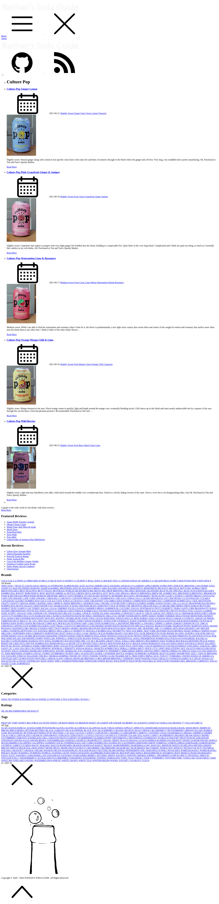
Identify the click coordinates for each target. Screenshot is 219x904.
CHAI (163, 733)
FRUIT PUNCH (188, 738)
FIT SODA (210, 608)
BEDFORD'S (151, 588)
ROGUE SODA (141, 643)
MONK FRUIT (53, 748)
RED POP (125, 753)
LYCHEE (26, 745)
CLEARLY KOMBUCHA (27, 601)
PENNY (138, 636)
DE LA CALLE (181, 603)
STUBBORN (58, 653)
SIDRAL (124, 648)
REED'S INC (8, 643)
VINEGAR (18, 760)
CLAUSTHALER (191, 598)
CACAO (70, 733)
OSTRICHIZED (9, 636)
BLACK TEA (91, 730)
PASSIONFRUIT (70, 750)
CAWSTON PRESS (81, 598)
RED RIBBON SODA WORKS (160, 641)
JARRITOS (7, 621)
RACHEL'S (202, 638)
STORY (46, 653)
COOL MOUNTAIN (201, 601)
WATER (44, 699)
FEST (158, 608)
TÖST (85, 656)
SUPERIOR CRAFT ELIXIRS (162, 653)
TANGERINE (90, 758)
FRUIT (6, 723)
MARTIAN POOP (182, 626)
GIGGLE (22, 613)
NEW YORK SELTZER (155, 631)
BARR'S (45, 588)
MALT (55, 745)
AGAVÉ (69, 728)
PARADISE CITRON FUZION (61, 636)
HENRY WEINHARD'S (130, 616)
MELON (188, 745)
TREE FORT (138, 656)
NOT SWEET (176, 748)
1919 (10, 586)
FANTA (81, 608)
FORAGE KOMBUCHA (86, 611)
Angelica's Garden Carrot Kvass (21, 564)
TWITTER (170, 758)
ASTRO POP (166, 586)
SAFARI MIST (93, 646)
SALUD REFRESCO (155, 646)
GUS (32, 616)
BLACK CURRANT (56, 730)
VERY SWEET (21, 723)
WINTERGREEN (101, 760)
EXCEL (72, 608)
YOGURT (124, 760)
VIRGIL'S (163, 658)
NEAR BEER (138, 748)
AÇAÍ (4, 728)
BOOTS (20, 593)
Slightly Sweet (67, 113)
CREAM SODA (192, 735)
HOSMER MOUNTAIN (33, 618)
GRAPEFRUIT (94, 740)
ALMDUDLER (71, 586)
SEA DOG (25, 648)
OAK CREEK (90, 633)
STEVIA (6, 758)
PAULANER (100, 636)
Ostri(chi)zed (12, 569)
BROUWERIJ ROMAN (35, 596)
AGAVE (60, 728)
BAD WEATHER (21, 588)
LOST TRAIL (57, 626)
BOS (43, 593)
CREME (205, 735)
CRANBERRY (166, 735)
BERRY (131, 723)
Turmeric (102, 113)
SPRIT (157, 651)
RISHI (53, 643)
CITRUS (36, 723)
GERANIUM (202, 738)
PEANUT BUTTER (99, 750)
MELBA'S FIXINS (39, 628)
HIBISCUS (165, 740)
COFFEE (123, 735)
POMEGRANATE (190, 750)
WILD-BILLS (149, 661)
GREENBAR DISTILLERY (195, 613)
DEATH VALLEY (25, 606)
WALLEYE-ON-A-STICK (14, 661)
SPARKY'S (102, 651)
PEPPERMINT (133, 750)
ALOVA (89, 586)
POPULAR (50, 638)
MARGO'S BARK (164, 626)
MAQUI (150, 626)
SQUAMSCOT (209, 651)
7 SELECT (19, 586)
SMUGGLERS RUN (206, 648)
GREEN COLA (174, 613)
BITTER (30, 730)
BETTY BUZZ (45, 591)
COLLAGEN (144, 735)
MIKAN (5, 748)
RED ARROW (137, 641)
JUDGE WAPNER (139, 621)
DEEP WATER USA (44, 606)
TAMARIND (76, 758)
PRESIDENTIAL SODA (129, 638)
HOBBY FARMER (166, 616)
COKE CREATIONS (93, 601)
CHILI (13, 735)
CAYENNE (154, 733)
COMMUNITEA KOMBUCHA (148, 601)
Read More (12, 167)
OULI (20, 636)
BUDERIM (118, 596)
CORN (154, 735)
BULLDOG (130, 596)
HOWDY (61, 618)
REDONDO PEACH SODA (202, 641)
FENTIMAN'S (147, 608)
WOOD (114, 760)
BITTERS (40, 730)
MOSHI (83, 628)
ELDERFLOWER (103, 738)
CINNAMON (50, 735)
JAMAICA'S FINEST (184, 618)
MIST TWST (55, 628)
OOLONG (6, 750)
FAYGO (135, 608)
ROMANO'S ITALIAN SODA (163, 643)
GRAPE (81, 740)
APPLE (128, 728)
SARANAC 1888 (208, 646)
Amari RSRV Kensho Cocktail (20, 522)
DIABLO (59, 606)
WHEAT (57, 760)
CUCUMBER (8, 738)
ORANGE (178, 723)
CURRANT (21, 738)
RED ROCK (182, 641)
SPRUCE (204, 755)
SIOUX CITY (152, 648)
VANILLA (165, 723)
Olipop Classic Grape (16, 524)
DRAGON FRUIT (58, 738)
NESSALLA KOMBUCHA (99, 631)
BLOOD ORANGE (125, 730)
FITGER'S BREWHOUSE (14, 611)
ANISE (119, 728)
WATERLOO (34, 661)
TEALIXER (32, 656)
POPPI (40, 638)
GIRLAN (67, 613)
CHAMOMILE (175, 733)
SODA (6, 699)
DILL (45, 738)
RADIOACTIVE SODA (40, 641)
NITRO (164, 748)
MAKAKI (45, 745)
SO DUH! (6, 651)
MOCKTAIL (25, 748)
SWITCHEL (56, 699)
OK (5, 711)
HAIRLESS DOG (44, 616)
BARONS (35, 588)
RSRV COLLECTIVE (64, 646)
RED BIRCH (113, 753)
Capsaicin (108, 364)
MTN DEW (205, 581)
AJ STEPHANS (56, 586)
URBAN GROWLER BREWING (80, 658)
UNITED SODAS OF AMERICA (137, 581)
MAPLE (99, 745)
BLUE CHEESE (143, 730)
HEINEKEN (99, 616)
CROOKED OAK (92, 603)
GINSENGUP (55, 613)
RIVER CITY (76, 643)
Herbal (111, 282)
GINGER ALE (21, 740)
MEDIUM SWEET (89, 723)
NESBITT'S (79, 631)
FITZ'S (31, 611)
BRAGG (126, 593)
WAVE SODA (48, 661)
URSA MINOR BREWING (109, 658)
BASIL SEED (186, 728)
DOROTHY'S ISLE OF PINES (112, 606)
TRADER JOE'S (123, 656)
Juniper (104, 196)
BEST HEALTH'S (29, 591)
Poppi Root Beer (14, 532)
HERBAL (154, 740)
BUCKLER (94, 596)
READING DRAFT (105, 641)
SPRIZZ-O (176, 651)
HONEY (188, 740)
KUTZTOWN (74, 623)
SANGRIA (21, 755)
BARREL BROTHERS (62, 588)
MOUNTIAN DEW (117, 628)
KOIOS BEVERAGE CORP (39, 623)
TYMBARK (175, 656)
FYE (191, 611)
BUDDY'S (106, 596)
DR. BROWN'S (135, 606)
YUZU (145, 760)
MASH (214, 626)
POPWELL (62, 638)
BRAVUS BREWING (141, 593)
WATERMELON (43, 760)
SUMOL (99, 653)
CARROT (142, 733)
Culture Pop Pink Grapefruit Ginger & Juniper (33, 172)
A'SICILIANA (32, 586)
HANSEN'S (68, 616)
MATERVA (19, 628)
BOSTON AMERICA (56, 593)
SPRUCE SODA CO (192, 651)
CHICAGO (121, 598)
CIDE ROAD (175, 598)
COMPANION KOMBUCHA (177, 601)
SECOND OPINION (41, 648)
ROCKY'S (127, 643)
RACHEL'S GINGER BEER (15, 641)
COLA (189, 723)
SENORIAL (58, 648)
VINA (154, 658)
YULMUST (135, 760)
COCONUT (111, 735)
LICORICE (7, 745)
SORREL (152, 755)
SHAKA (89, 648)
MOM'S (66, 628)
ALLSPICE (95, 728)
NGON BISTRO (175, 631)
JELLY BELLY (21, 621)
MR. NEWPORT (146, 628)
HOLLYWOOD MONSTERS (190, 616)
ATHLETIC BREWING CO (186, 586)
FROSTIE (165, 611)
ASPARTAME (152, 728)
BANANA (164, 728)
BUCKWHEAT (16, 733)
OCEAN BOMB (106, 633)
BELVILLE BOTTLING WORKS (185, 588)
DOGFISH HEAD (88, 606)
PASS (35, 711)
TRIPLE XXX (152, 656)
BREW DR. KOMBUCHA (165, 593)
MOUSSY (132, 628)
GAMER (207, 611)
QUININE (57, 753)
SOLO (15, 651)
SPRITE (165, 651)
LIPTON (18, 626)
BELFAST (163, 588)
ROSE (194, 753)
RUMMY (80, 646)
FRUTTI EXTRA (179, 611)
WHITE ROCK (106, 661)
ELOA (54, 608)
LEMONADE (192, 743)
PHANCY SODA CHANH (165, 636)
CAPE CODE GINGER (34, 598)
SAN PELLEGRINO (176, 646)
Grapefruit (90, 196)
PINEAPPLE (153, 750)
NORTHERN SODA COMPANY (29, 633)
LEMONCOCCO (191, 623)
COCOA (99, 735)
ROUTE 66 (7, 646)
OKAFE (118, 633)
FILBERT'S (168, 608)
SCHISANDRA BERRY (85, 755)
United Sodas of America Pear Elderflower (26, 539)
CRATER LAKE (44, 603)
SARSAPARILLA (37, 755)
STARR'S (28, 653)
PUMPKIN (36, 753)
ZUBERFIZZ (23, 663)
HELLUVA (112, 616)
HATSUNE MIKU (84, 616)
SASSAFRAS (54, 755)
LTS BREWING (80, 626)
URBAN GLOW (55, 658)
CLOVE (90, 735)
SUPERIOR (141, 653)
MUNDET (190, 628)
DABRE (151, 603)
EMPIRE (63, 608)
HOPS (213, 740)
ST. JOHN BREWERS (12, 653)
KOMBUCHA (30, 699)
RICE (159, 753)
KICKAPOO (183, 621)
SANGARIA (193, 646)
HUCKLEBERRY (10, 743)
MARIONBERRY (122, 745)
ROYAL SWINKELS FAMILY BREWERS (33, 646)
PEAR (112, 750)
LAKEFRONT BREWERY (129, 623)
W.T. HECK (195, 658)
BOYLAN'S (102, 593)
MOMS (75, 628)
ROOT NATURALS (188, 643)
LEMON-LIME (176, 743)
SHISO (112, 755)
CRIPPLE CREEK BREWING (68, 603)
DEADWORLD (163, 581)
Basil (87, 445)
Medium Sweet (67, 282)
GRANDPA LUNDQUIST (122, 613)
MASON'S (7, 628)
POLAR (17, 638)
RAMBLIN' (58, 641)
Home (4, 36)
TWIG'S (164, 656)
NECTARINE (153, 748)
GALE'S (198, 611)
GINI (30, 613)
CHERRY (198, 733)
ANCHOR (115, 586)
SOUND (60, 651)
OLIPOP (82, 581)
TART (124, 758)
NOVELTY (190, 748)
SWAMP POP (184, 653)
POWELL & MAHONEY (104, 638)
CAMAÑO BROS (193, 596)
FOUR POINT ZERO (118, 611)
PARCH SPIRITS (85, 636)
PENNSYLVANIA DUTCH (120, 636)
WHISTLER (91, 661)
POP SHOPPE (29, 638)
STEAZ (38, 653)
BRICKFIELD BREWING (191, 593)
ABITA (44, 586)
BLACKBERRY (107, 730)
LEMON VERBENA (157, 743)
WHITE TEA (85, 760)
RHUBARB (150, 753)
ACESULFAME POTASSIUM (41, 728)
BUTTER (29, 733)
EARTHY (73, 738)
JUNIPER (69, 743)
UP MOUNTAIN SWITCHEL (33, 658)
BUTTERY (59, 733)
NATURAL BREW (47, 631)
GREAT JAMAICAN (155, 613)
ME (27, 628)
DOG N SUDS (71, 606)
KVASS (85, 699)
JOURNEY (98, 621)
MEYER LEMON (202, 745)
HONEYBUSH (201, 740)
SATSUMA (67, 755)
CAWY (95, 598)
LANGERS (148, 623)
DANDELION (35, 738)
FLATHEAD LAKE (64, 611)
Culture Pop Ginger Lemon (22, 88)
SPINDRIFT (114, 651)
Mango (82, 364)
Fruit (83, 113)
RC (93, 641)
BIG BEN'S (96, 591)
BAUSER (113, 588)
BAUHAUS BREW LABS (95, 588)
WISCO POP (163, 661)
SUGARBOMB (60, 758)
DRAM (166, 606)
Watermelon (102, 282)
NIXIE (188, 631)
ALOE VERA (108, 728)
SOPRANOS (49, 651)
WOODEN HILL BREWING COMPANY (190, 661)
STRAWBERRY (28, 758)
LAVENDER (128, 743)
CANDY (90, 733)
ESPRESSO (151, 738)
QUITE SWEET (52, 723)
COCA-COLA (9, 581)
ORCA (46, 581)
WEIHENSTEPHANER (73, 661)
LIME (198, 723)
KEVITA (172, 621)
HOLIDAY (177, 740)
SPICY (184, 755)
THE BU (44, 656)
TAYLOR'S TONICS (16, 656)
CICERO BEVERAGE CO (155, 598)
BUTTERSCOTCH (43, 733)
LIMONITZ (7, 626)
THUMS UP (75, 656)
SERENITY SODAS (74, 648)
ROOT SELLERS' (207, 643)
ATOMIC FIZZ (207, 586)
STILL (16, 758)
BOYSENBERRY (176, 730)
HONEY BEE (14, 618)
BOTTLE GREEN (76, 593)
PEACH (84, 750)
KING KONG (18, 623)
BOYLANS (115, 593)
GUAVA (143, 740)
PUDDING (24, 753)
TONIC (147, 758)
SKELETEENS (173, 648)
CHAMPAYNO (107, 598)
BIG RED (130, 591)
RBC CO (86, 641)
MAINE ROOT (112, 626)
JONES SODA (84, 621)
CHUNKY (37, 735)
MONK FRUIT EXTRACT (74, 748)
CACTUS (80, 733)
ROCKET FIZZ (112, 581)
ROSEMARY (204, 753)
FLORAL (163, 738)
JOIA (60, 621)
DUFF (14, 608)
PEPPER (121, 750)
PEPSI (22, 581)
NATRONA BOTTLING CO (24, 631)
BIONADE (141, 591)
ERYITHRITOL (120, 738)
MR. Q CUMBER (164, 628)
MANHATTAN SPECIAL (133, 626)
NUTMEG (208, 748)
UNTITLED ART (10, 658)
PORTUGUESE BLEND (80, 638)
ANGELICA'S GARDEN (133, 586)
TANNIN (102, 758)
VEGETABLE (202, 758)
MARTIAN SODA (200, 626)
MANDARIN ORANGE (71, 745)
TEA (66, 699)
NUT (200, 748)
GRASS (107, 740)
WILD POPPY (121, 661)
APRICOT (139, 728)
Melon (94, 282)
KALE (78, 743)
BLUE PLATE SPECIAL (172, 591)
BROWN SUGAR (194, 730)
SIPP (162, 648)
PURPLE (47, 753)
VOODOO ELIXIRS (179, 658)
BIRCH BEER (17, 730)
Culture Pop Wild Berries (21, 421)
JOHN (53, 621)
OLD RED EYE (131, 633)
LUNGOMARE (97, 626)
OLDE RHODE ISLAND (172, 633)
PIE (143, 750)
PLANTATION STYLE (200, 636)
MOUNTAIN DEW (189, 581)
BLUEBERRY (159, 730)
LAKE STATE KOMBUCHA (102, 623)
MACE (36, 745)
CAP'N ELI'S (208, 596)
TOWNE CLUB (107, 656)
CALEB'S (178, 596)
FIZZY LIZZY (47, 611)
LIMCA (204, 623)
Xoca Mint (11, 537)
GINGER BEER (38, 740)
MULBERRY (94, 748)
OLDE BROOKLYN (150, 633)
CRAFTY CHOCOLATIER (23, 603)
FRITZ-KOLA (152, 611)
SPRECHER (34, 581)
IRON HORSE (141, 618)
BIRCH (5, 730)
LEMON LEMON (173, 623)
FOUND (103, 611)
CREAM (179, 735)
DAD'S (160, 603)
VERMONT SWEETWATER (137, 658)
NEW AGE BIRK (135, 631)
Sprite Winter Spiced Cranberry (21, 566)
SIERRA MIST (137, 648)
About (4, 38)
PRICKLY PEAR (9, 753)
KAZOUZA (161, 621)
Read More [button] (6, 510)
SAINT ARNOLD (110, 646)
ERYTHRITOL (137, 738)
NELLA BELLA (65, 631)
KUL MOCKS (60, 623)
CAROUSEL (52, 598)
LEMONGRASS (207, 743)
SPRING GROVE (144, 651)
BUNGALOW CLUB (162, 596)
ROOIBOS (168, 753)
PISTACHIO (174, 750)
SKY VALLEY (188, 648)
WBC (58, 661)
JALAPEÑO (25, 743)
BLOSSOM (153, 591)
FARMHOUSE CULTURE (118, 608)
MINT (14, 748)
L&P (85, 623)
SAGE (5, 755)
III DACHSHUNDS (106, 618)
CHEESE (188, 733)
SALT (12, 755)
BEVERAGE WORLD (64, 591)
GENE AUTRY (9, 613)
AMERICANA (102, 586)
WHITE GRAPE (70, 760)
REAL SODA (95, 581)
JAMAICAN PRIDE (205, 618)
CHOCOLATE (23, 735)
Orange (95, 364)
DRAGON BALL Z (152, 606)
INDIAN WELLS (125, 618)
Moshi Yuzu (12, 529)
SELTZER (75, 699)
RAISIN (86, 753)
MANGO (89, 745)
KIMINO (6, 623)
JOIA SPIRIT (70, 621)
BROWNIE (53, 596)
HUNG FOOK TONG (85, 618)
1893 (4, 586)
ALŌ (82, 586)
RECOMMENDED (20, 711)
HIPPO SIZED (149, 616)
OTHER (17, 699)
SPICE (176, 755)
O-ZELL (78, 633)
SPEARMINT (164, 755)
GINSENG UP (40, 613)
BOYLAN (90, 593)
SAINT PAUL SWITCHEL (132, 646)
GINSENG (70, 740)
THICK (139, 758)
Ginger (77, 113)
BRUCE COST (66, 596)
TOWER (94, 656)
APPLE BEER (152, 586)
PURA (174, 638)
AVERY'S (71, 581)
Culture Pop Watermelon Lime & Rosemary (31, 258)
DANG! (168, 603)
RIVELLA (63, 643)
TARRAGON (114, 758)
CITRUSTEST (77, 735)
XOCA (213, 661)
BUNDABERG (144, 596)
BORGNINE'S (32, 593)
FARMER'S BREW (95, 608)
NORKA (196, 631)
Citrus (88, 113)
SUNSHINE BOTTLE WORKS (119, 653)
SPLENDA (194, 755)
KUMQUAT (115, 743)
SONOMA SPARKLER (30, 651)
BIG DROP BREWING (113, 591)
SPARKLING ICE (74, 651)
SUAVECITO (88, 653)
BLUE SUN (58, 581)
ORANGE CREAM (34, 750)
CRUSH (105, 603)
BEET (196, 728)
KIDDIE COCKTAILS (201, 621)
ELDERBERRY (86, 738)
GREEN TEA (119, 740)
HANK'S (57, 616)
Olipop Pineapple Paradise (18, 554)
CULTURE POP (118, 603)
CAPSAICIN (101, 733)
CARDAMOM (129, 733)
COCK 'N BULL (64, 601)
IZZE (152, 618)
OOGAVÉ (200, 633)
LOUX (68, 626)
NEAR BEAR (123, 748)
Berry (81, 445)
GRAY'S (140, 613)
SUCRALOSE (44, 758)
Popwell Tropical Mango (18, 556)
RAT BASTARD (73, 641)
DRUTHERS (177, 606)
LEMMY (159, 623)
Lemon (94, 113)
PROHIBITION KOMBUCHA (155, 638)
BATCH (77, 588)
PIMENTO (183, 636)
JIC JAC (33, 621)
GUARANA (132, 740)
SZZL (194, 653)
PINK (164, 750)
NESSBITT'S (119, 631)
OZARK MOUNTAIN (35, 636)
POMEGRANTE (208, 750)
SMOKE (142, 755)
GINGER (119, 723)
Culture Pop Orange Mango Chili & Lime (30, 339)
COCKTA (78, 601)
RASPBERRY (98, 753)
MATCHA (156, 745)
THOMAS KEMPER (59, 656)
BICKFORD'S (82, 591)
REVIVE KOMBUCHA (38, 643)
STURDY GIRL (73, 653)
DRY (175, 581)
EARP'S (22, 608)
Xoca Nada (12, 534)
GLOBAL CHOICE (82, 613)
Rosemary (119, 282)
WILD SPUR (135, 661)
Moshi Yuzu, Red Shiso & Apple (21, 527)
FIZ (37, 611)
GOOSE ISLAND (101, 613)
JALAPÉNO (38, 743)
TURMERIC (158, 758)
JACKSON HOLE (164, 618)
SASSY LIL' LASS (10, 648)
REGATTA (20, 643)
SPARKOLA (90, 651)
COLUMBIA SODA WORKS (118, 601)
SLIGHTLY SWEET (148, 723)
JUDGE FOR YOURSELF (117, 621)
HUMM (70, 618)
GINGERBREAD (56, 740)
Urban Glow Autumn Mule (19, 551)
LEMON (106, 723)
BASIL (174, 728)
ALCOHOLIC (81, 728)
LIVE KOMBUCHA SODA (36, 626)
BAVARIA (124, 588)
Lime (88, 282)
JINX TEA (43, 621)
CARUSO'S (65, 598)
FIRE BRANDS (197, 608)
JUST (151, 621)
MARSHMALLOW (141, 745)
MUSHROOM (108, 748)
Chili (101, 364)
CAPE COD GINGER (12, 598)
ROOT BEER (70, 723)
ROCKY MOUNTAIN (111, 643)
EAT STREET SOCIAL (38, 608)
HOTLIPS (50, 618)
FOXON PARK (137, 611)
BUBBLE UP (81, 596)
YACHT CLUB (9, 663)
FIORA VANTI (181, 608)
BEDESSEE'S (137, 588)
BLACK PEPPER (75, 730)
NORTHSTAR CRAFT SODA (59, 633)
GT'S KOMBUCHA (19, 616)
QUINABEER (188, 638)
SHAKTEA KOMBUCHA (107, 648)
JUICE (60, 743)
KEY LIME (88, 743)
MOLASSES (39, 748)
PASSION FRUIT (53, 750)
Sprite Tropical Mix (15, 559)
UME (179, 758)
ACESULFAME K (17, 728)
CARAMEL (115, 733)
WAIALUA (208, 658)
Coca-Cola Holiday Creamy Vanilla (23, 561)
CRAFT (5, 603)
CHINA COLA (134, 598)
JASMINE (50, 743)
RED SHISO (137, 753)
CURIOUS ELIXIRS (136, 603)
